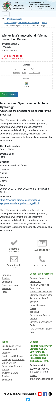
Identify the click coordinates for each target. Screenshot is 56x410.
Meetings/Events (14, 19)
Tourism (6, 278)
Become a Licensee (14, 250)
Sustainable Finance (12, 366)
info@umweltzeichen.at (41, 379)
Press (4, 292)
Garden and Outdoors (12, 356)
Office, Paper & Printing (13, 359)
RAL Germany (37, 329)
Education (7, 282)
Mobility (5, 369)
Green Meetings (10, 285)
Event (44, 22)
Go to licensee (9, 94)
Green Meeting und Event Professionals (22, 22)
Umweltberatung (38, 305)
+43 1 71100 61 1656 (42, 267)
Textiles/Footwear (10, 373)
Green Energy (9, 363)
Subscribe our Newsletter (42, 251)
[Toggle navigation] (6, 14)
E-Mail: (33, 375)
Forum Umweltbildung (41, 291)
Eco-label (6, 288)
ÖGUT (33, 308)
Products (6, 275)
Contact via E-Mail (14, 267)
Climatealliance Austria (41, 295)
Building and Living (11, 346)
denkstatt (34, 312)
